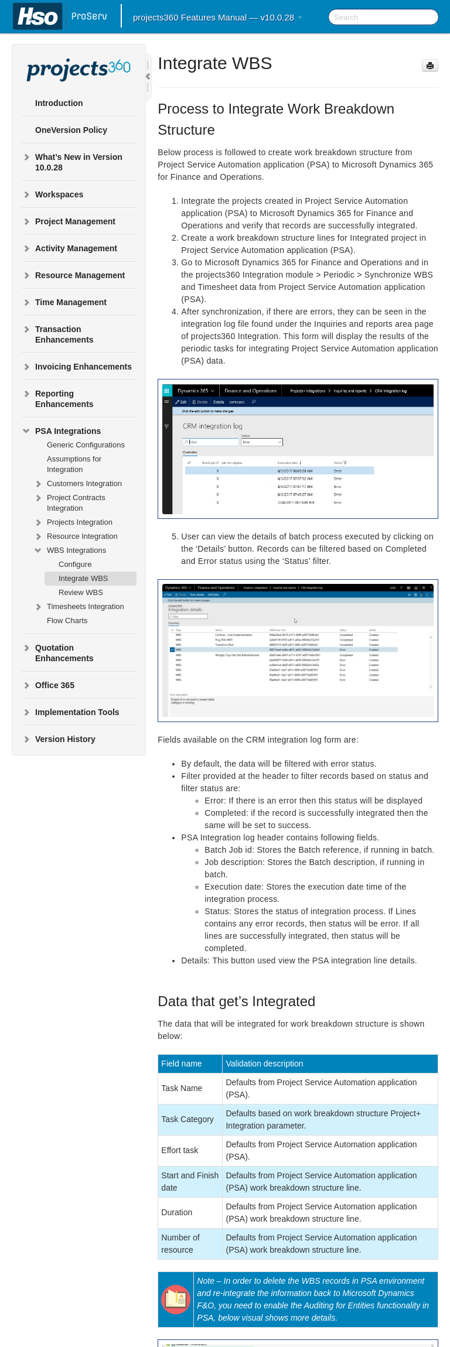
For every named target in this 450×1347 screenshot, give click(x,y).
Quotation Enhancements (57, 652)
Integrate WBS (83, 578)
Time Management (64, 302)
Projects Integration (72, 522)
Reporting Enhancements (57, 398)
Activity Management (69, 248)
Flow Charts (67, 620)
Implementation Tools (70, 712)
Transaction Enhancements (57, 333)
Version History (58, 739)
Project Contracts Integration (69, 501)
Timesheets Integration (78, 607)
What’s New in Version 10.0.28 (71, 161)
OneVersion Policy (71, 130)
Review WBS (81, 592)
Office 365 (47, 685)
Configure (75, 564)
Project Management (68, 221)
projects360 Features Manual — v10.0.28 (217, 17)
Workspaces (52, 194)
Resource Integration (75, 536)
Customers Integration (77, 484)
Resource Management (73, 275)
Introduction (59, 103)
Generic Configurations (86, 444)
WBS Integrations (69, 550)
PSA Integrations (61, 431)
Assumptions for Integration (74, 464)
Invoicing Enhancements (76, 367)
